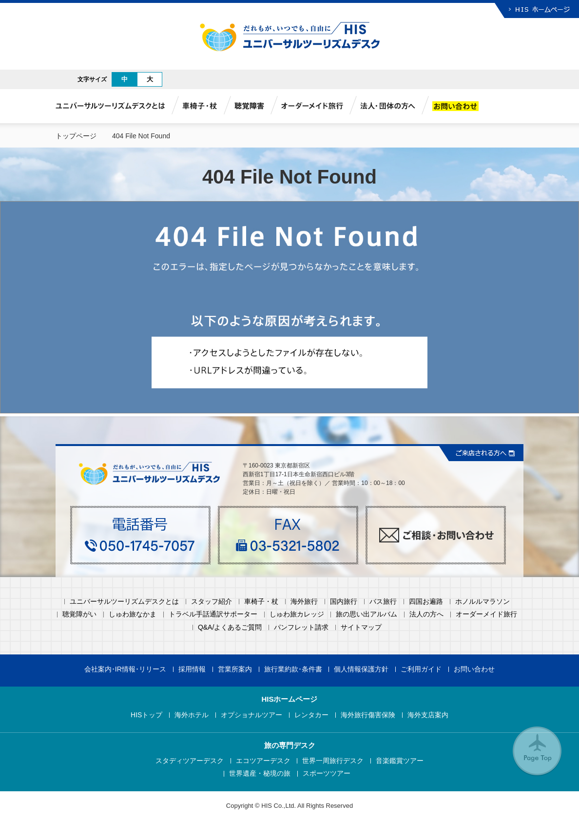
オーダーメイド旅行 (486, 614)
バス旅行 (383, 601)
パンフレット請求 (301, 627)
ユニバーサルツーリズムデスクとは (124, 601)
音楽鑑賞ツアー (400, 761)
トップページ (76, 136)
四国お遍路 (426, 601)
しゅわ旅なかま (132, 614)
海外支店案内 (427, 715)
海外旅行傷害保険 (368, 715)
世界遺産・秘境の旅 (259, 773)
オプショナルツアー (251, 715)
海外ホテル (191, 715)
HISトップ (146, 715)
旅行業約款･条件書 (293, 669)
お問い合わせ (474, 669)
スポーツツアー (326, 773)
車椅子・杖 (261, 601)
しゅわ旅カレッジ (297, 614)
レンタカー (311, 715)
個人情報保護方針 (361, 669)
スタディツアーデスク (189, 761)
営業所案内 (235, 669)
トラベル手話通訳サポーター (213, 614)
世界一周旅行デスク (333, 761)
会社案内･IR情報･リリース (125, 669)
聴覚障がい (79, 614)
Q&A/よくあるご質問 (230, 627)
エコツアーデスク (263, 761)
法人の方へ (426, 614)
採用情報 (192, 669)
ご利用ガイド (421, 669)
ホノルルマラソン (482, 601)
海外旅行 (304, 601)
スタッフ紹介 (211, 601)
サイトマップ (361, 627)
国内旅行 (343, 601)
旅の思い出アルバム (366, 614)
